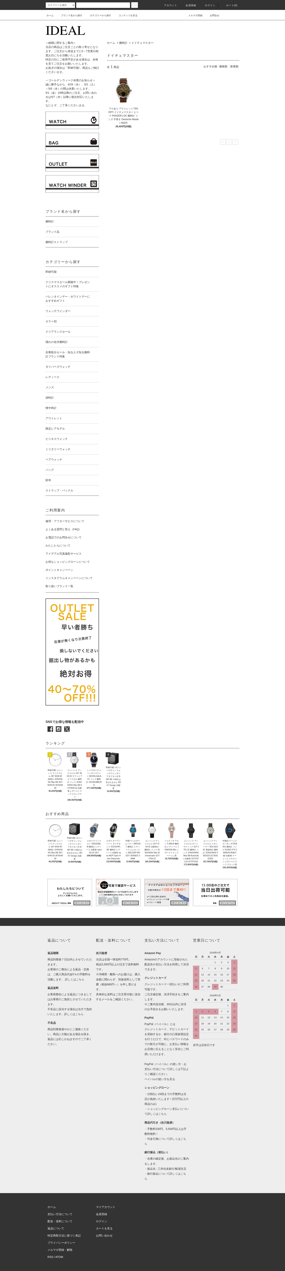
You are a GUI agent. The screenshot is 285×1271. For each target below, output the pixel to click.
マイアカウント (105, 1207)
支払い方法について (60, 1214)
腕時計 (123, 42)
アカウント (168, 5)
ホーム (50, 15)
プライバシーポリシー (61, 1242)
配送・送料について (60, 1221)
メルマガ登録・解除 (60, 1249)
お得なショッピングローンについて (68, 561)
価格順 (223, 66)
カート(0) (229, 5)
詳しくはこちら (74, 979)
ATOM (59, 1257)
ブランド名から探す (69, 15)
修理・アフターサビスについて (65, 521)
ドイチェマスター (142, 42)
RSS (50, 1257)
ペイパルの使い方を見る (159, 1079)
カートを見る (104, 1228)
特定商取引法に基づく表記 (64, 1235)
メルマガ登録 (192, 15)
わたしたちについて (58, 545)
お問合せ (212, 15)
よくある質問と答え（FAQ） (64, 529)
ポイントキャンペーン (59, 569)
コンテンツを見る (126, 15)
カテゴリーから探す (98, 15)
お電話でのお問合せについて (64, 537)
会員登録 (188, 5)
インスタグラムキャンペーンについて (69, 578)
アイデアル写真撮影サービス (64, 553)
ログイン (207, 5)
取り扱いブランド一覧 (59, 586)
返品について (56, 1228)
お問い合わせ (104, 1235)
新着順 (234, 66)
